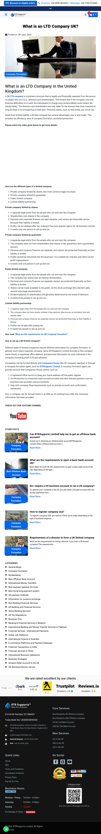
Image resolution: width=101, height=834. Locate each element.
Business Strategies (17, 659)
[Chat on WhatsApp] (6, 829)
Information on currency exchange (24, 599)
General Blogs (14, 567)
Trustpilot (65, 686)
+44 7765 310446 (89, 3)
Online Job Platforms (18, 635)
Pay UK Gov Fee (11, 781)
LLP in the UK (58, 747)
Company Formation (17, 571)
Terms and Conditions (14, 769)
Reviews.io (88, 686)
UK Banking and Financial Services (24, 607)
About (7, 761)
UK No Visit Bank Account (63, 722)
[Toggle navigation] (50, 9)
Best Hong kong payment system (23, 591)
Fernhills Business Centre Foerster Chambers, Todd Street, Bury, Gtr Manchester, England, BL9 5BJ (28, 728)
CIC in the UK (57, 739)
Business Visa (15, 619)
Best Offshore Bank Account (21, 579)
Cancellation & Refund (14, 773)
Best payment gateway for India (23, 587)
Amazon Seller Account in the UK (23, 663)
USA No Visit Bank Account (63, 726)
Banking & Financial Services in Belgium (27, 623)
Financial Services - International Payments (28, 631)
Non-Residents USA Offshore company (68, 718)
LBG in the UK (58, 743)
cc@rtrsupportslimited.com (21, 735)
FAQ (7, 765)
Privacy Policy (11, 777)
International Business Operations (24, 655)
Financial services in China (20, 651)
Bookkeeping (14, 575)
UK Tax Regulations (17, 615)
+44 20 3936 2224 (31, 739)
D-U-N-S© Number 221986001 (20, 714)
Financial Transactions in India (22, 647)
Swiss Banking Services (19, 611)
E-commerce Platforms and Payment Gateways (30, 643)
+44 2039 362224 (59, 3)
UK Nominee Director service (21, 667)
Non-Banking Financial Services (23, 603)
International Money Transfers (22, 583)
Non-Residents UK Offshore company (68, 714)
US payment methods (18, 595)
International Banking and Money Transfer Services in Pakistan (37, 627)
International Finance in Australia (23, 639)
